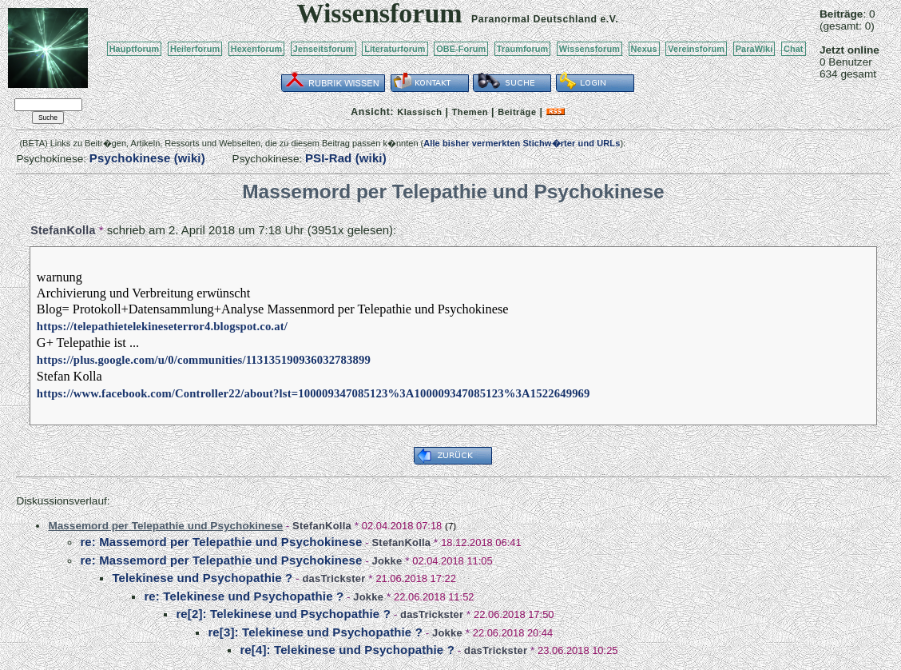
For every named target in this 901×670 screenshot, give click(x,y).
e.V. (609, 19)
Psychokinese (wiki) (147, 158)
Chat (794, 49)
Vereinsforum (696, 49)
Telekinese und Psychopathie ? (202, 577)
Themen (470, 112)
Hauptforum (134, 49)
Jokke (386, 561)
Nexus (644, 49)
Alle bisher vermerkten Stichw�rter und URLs (521, 143)
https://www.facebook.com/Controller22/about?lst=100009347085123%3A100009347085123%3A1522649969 (313, 393)
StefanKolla (62, 230)
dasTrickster (333, 578)
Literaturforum (394, 49)
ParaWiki (754, 49)
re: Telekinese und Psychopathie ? (243, 596)
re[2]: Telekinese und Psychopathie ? (283, 613)
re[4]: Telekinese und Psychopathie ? (347, 649)
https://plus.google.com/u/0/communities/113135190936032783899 (204, 359)
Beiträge (517, 112)
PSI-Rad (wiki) (346, 158)
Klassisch (419, 112)
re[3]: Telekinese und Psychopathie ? (315, 632)
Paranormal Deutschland (534, 19)
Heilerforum (195, 49)
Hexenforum (257, 49)
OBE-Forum (461, 49)
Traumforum (523, 49)
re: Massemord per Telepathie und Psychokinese (221, 541)
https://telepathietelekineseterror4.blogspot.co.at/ (162, 326)
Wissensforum (589, 49)
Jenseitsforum (323, 49)
